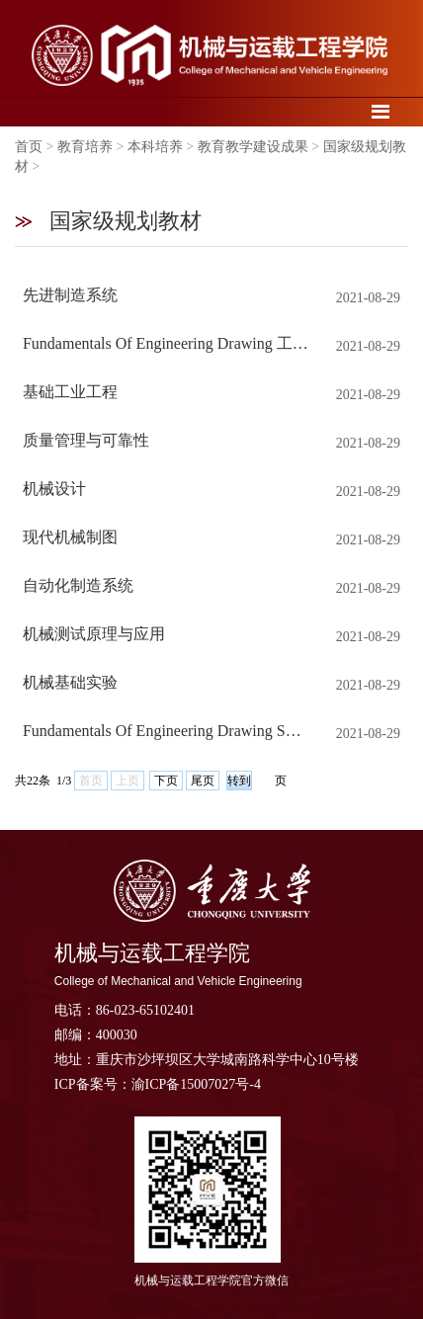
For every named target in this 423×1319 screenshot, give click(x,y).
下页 (166, 780)
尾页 (202, 780)
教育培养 (85, 146)
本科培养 (155, 146)
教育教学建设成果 (253, 146)
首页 (28, 146)
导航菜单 (381, 111)
